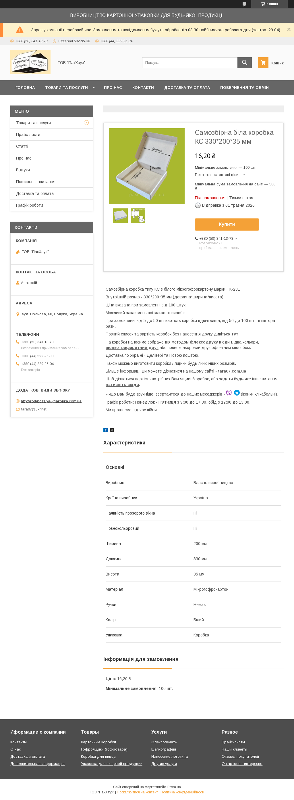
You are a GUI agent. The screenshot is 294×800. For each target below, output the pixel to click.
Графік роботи (29, 205)
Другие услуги (164, 763)
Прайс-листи (28, 134)
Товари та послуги (66, 87)
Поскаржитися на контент (137, 792)
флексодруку (204, 342)
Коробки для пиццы (98, 756)
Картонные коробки (98, 742)
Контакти (143, 87)
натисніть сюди (122, 384)
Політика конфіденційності (182, 792)
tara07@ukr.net (33, 409)
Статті (22, 146)
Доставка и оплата (27, 756)
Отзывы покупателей (240, 756)
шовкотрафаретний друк (132, 347)
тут (234, 334)
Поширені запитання (35, 181)
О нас (15, 749)
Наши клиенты (234, 749)
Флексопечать (164, 742)
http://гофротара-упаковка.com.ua (51, 401)
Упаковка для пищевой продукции (111, 763)
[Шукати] (244, 62)
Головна (25, 87)
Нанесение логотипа (169, 756)
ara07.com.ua (233, 371)
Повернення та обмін (244, 87)
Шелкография (163, 749)
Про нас (113, 87)
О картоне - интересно (242, 763)
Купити (227, 224)
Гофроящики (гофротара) (104, 749)
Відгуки (23, 170)
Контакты (18, 742)
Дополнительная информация (37, 763)
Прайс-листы (233, 742)
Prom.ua (174, 787)
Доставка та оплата (187, 87)
